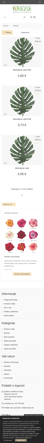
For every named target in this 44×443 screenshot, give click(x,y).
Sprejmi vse (21, 440)
